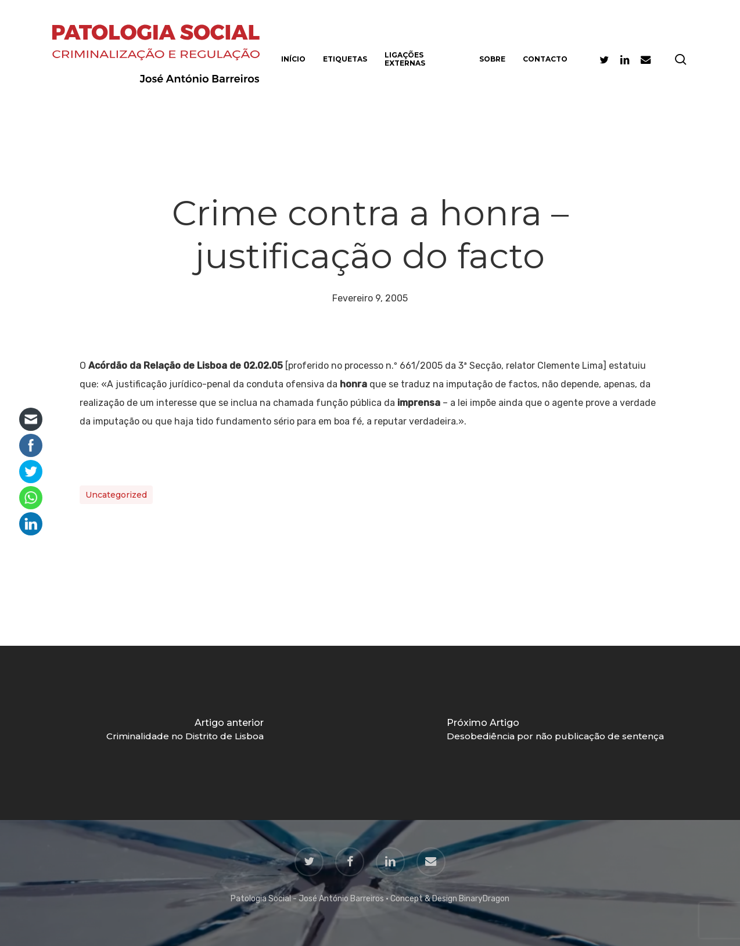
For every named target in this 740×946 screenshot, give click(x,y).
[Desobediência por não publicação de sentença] (555, 733)
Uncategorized (116, 495)
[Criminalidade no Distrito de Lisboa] (185, 733)
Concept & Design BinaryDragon (449, 899)
